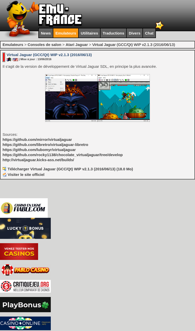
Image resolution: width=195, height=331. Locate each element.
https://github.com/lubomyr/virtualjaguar (39, 149)
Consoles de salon (44, 44)
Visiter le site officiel (23, 174)
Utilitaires (89, 33)
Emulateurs (65, 33)
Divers (134, 33)
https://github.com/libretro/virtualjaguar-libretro (45, 144)
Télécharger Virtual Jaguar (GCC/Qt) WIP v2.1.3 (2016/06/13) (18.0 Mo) (70, 169)
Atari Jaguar (77, 44)
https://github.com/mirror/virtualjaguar (37, 139)
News (46, 33)
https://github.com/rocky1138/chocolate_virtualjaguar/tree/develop (63, 155)
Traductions (113, 33)
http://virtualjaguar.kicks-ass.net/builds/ (38, 160)
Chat (149, 33)
